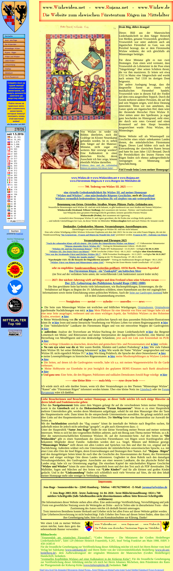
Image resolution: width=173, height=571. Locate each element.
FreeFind (19, 234)
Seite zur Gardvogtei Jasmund (145, 292)
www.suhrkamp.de (76, 549)
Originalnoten (145, 307)
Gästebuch (146, 389)
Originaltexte (162, 307)
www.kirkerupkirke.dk (96, 565)
